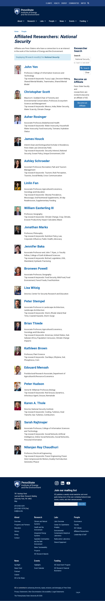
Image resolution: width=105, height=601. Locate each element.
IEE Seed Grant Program (62, 565)
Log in (78, 592)
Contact (17, 538)
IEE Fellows (78, 528)
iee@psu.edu (18, 511)
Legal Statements (58, 592)
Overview (17, 521)
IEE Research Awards (41, 554)
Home (16, 31)
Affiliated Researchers (81, 531)
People (52, 21)
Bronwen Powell (35, 268)
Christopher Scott (37, 92)
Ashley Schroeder (37, 161)
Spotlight (17, 565)
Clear (87, 72)
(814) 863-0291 (19, 506)
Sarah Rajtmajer (36, 422)
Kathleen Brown (35, 348)
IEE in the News (19, 578)
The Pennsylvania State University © (28, 596)
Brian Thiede (33, 323)
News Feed (18, 568)
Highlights (37, 565)
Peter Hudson (34, 384)
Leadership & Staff (80, 535)
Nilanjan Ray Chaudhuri (41, 447)
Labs (43, 21)
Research (32, 21)
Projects (37, 551)
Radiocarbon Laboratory (62, 539)
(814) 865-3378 (19, 508)
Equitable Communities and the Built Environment (41, 541)
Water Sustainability (40, 547)
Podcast (17, 571)
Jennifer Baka (34, 246)
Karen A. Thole (34, 403)
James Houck (34, 139)
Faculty (76, 525)
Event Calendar (39, 568)
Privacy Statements (20, 592)
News (63, 21)
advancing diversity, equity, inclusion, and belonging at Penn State (49, 588)
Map (15, 501)
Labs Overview (59, 521)
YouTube (68, 483)
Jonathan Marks (36, 227)
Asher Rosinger (35, 117)
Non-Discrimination (35, 592)
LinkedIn (62, 483)
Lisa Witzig (32, 288)
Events (73, 21)
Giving (16, 535)
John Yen (31, 67)
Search (77, 55)
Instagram (56, 483)
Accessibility (47, 592)
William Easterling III (39, 208)
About (21, 21)
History (16, 531)
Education (17, 528)
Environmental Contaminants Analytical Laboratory (62, 533)
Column (16, 575)
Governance (78, 521)
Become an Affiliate (82, 104)
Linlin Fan (31, 183)
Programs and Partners (22, 525)
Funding (84, 21)
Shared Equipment (60, 542)
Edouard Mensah (36, 367)
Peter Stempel (34, 301)
